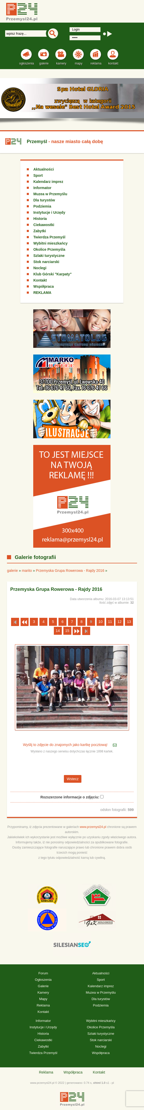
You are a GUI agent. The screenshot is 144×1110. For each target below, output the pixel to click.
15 (67, 631)
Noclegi (39, 268)
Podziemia (42, 206)
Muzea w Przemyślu (50, 194)
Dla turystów (44, 200)
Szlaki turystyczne (48, 256)
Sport (38, 175)
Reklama (43, 1005)
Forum (43, 973)
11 (110, 622)
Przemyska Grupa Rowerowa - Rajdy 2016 (70, 570)
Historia (40, 219)
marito (27, 570)
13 (129, 622)
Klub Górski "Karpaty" (52, 274)
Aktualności (43, 169)
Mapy (43, 999)
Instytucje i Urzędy (49, 212)
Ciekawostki (43, 225)
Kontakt (40, 280)
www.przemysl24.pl (93, 827)
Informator (42, 188)
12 (119, 622)
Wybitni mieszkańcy (50, 243)
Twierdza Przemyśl (49, 237)
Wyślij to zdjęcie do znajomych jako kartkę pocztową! (65, 745)
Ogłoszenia (43, 980)
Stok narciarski (46, 262)
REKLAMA (42, 293)
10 (100, 622)
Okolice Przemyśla (49, 249)
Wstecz (73, 779)
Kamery (43, 992)
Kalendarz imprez (48, 182)
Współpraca (43, 286)
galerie (12, 570)
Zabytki (39, 231)
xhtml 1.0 (99, 1082)
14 (58, 631)
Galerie (43, 986)
